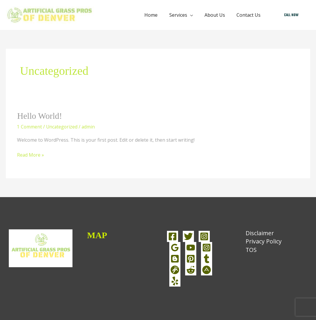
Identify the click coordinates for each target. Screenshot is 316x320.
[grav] (174, 269)
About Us (218, 15)
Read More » (31, 155)
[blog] (174, 258)
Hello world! (40, 116)
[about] (206, 269)
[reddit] (190, 269)
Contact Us (250, 15)
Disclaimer (258, 233)
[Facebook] (172, 236)
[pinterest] (190, 258)
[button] (291, 15)
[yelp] (174, 280)
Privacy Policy (262, 242)
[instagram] (206, 247)
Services (183, 15)
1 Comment (29, 126)
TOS (249, 250)
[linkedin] (174, 247)
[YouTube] (190, 247)
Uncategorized (62, 126)
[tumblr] (206, 258)
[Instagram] (204, 236)
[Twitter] (188, 236)
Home (158, 15)
